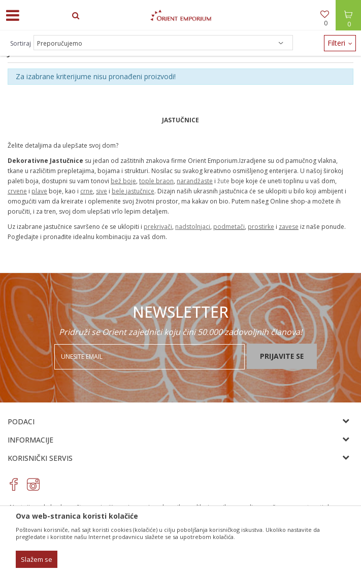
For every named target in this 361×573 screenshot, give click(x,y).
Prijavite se (281, 356)
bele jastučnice (133, 191)
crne (86, 191)
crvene (17, 191)
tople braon (156, 181)
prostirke (261, 226)
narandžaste (195, 181)
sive (101, 191)
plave (39, 191)
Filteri (339, 43)
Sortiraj (20, 43)
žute (223, 181)
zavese (289, 226)
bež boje (123, 181)
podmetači (229, 226)
